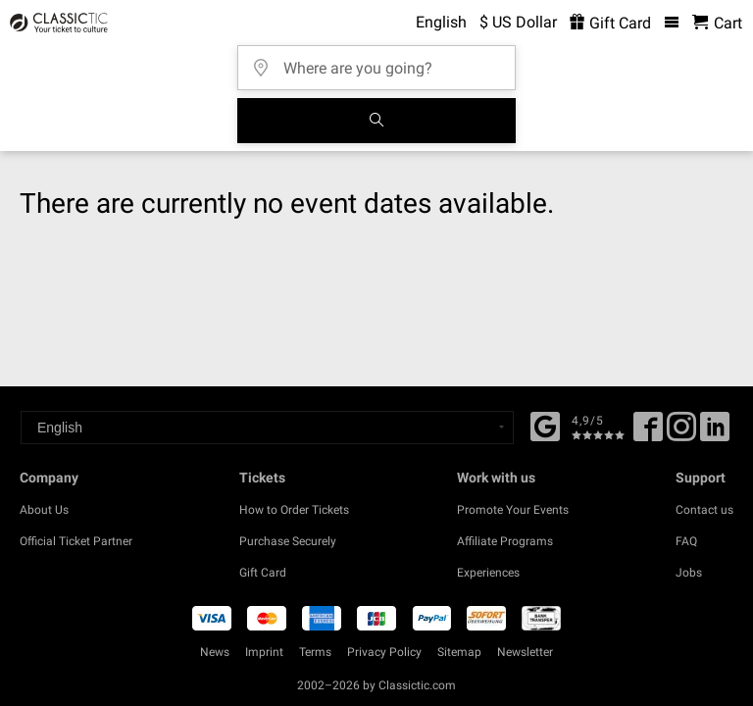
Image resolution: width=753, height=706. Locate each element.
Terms (315, 652)
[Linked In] (714, 433)
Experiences (488, 573)
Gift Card (262, 573)
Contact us (704, 510)
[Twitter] (681, 433)
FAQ (686, 541)
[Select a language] (267, 427)
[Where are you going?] (382, 61)
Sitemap (459, 652)
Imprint (264, 652)
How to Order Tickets (294, 510)
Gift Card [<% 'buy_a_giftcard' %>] (610, 23)
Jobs (689, 573)
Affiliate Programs (505, 541)
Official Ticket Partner (76, 541)
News (214, 652)
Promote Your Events (513, 510)
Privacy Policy (384, 652)
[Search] (376, 120)
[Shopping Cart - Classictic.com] (717, 23)
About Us (44, 510)
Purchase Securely (287, 541)
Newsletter (525, 652)
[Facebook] (545, 424)
